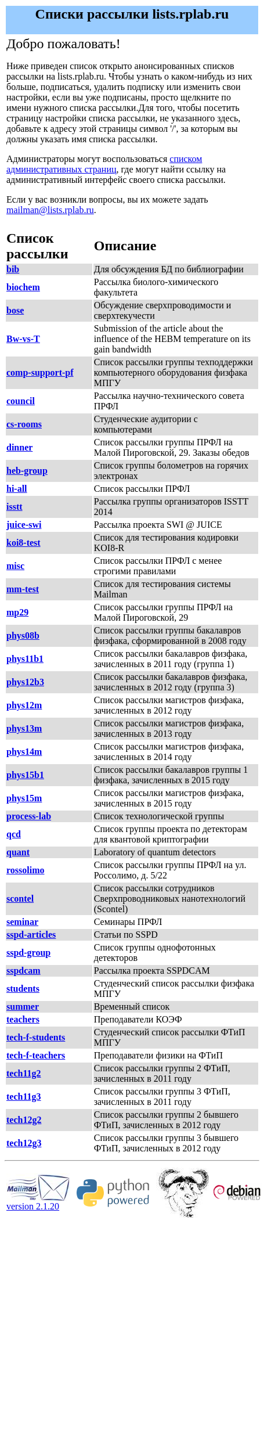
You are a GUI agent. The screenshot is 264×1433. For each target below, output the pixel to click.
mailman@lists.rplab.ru (50, 210)
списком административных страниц (104, 164)
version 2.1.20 (38, 1202)
